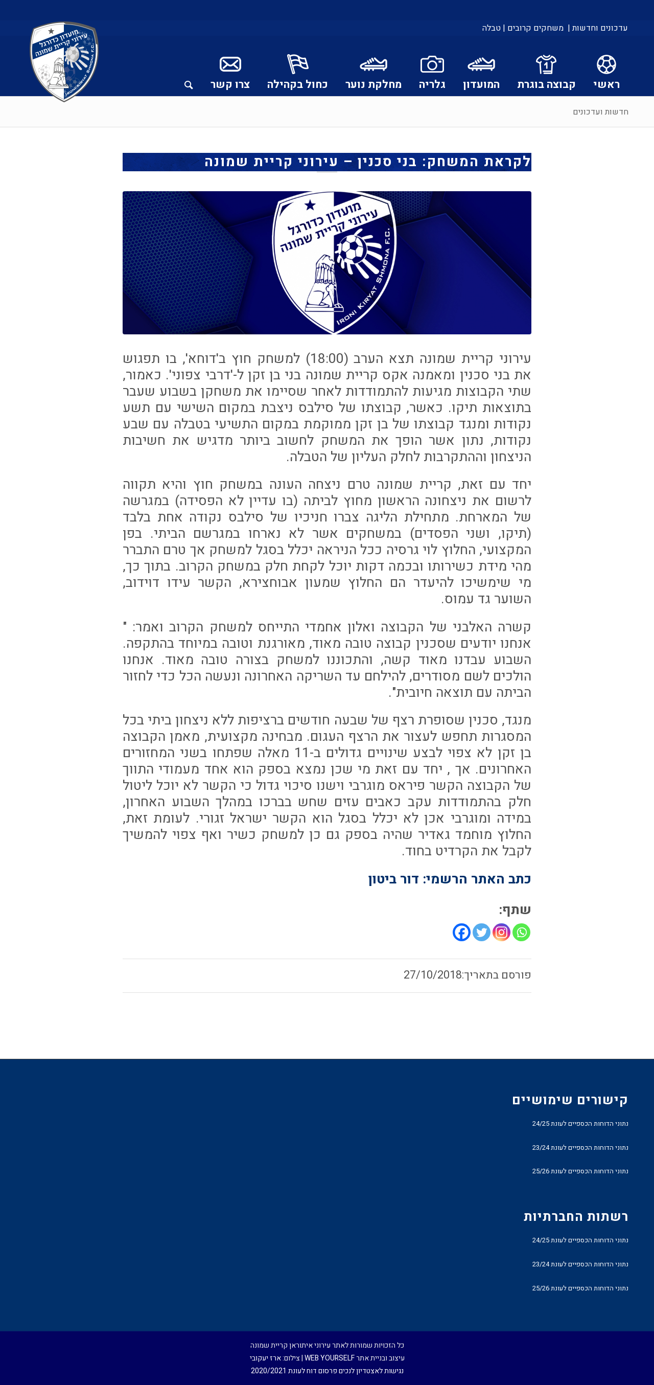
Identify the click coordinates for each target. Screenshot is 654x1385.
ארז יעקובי (265, 1358)
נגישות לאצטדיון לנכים (371, 1371)
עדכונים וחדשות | (598, 28)
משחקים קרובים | (533, 28)
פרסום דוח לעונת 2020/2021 (294, 1371)
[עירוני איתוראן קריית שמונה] (64, 62)
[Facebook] (462, 932)
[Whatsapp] (521, 932)
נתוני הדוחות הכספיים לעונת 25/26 (580, 1171)
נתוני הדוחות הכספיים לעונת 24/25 (580, 1123)
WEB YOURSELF (330, 1358)
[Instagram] (501, 932)
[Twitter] (482, 932)
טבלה (491, 28)
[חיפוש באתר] (189, 66)
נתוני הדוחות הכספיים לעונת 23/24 (580, 1147)
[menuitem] (597, 28)
